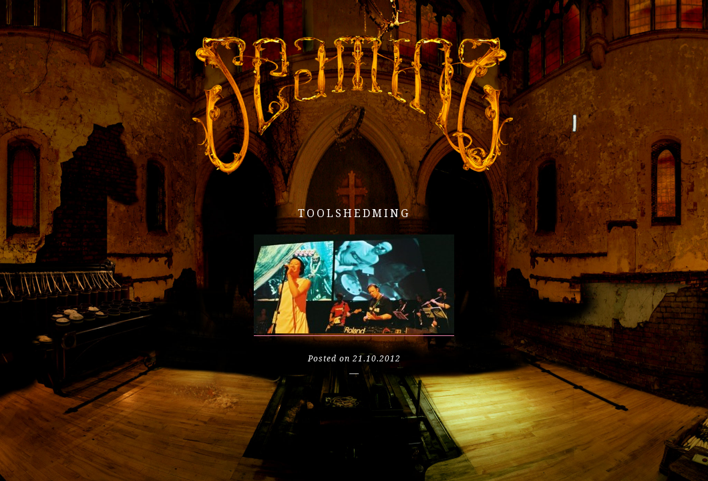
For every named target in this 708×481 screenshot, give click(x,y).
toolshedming (354, 213)
